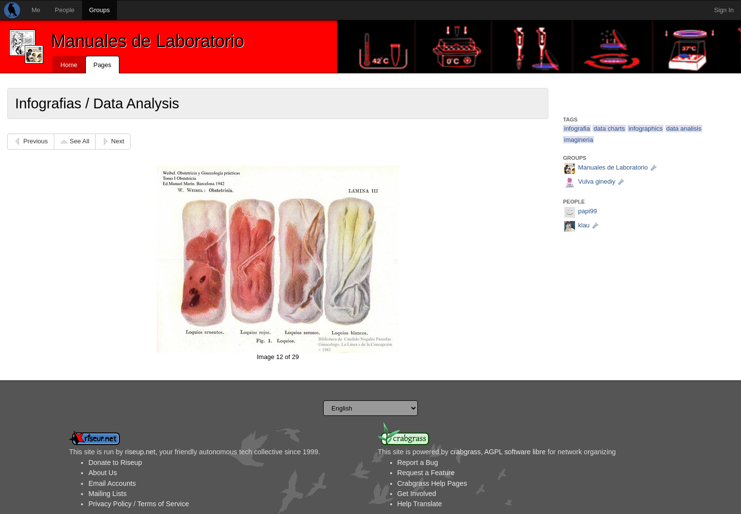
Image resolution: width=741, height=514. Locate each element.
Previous (35, 141)
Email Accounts (112, 483)
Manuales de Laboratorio (147, 41)
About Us (102, 473)
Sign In (724, 10)
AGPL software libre (515, 452)
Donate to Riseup (115, 462)
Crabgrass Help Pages (432, 483)
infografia (577, 128)
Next (117, 141)
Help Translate (419, 504)
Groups (99, 10)
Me (36, 10)
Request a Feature (426, 473)
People (64, 10)
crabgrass (465, 452)
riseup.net (140, 452)
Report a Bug (417, 462)
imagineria (578, 139)
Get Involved (416, 493)
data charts (609, 128)
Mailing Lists (107, 493)
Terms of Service (163, 504)
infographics (645, 128)
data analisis (683, 128)
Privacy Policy (110, 504)
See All (79, 141)
